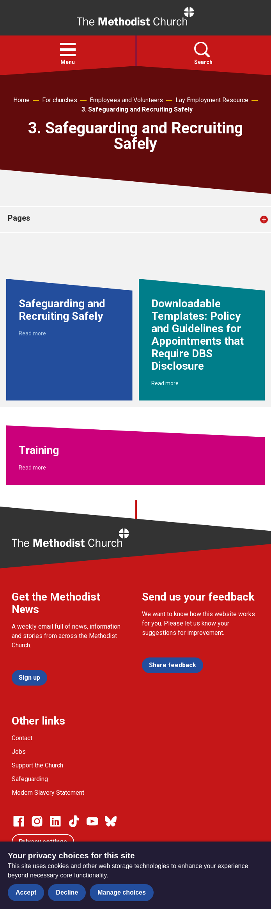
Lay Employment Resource (211, 100)
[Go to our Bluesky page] (111, 821)
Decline (67, 892)
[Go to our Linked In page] (55, 821)
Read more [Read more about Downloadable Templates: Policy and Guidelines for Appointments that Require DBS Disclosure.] (165, 383)
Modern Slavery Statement (48, 792)
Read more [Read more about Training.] (32, 467)
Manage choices (121, 892)
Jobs (19, 751)
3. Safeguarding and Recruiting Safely (137, 109)
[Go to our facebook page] (19, 821)
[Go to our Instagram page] (37, 821)
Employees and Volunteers (126, 100)
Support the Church (37, 765)
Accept (26, 892)
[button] (68, 49)
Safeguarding (30, 779)
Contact (22, 738)
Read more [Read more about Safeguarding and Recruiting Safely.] (32, 333)
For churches (59, 100)
